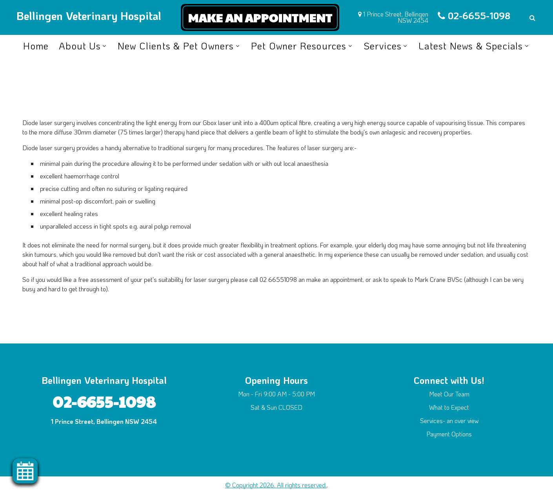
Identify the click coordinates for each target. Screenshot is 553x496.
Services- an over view (449, 420)
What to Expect (449, 407)
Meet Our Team (449, 394)
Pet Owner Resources (299, 46)
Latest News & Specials (470, 46)
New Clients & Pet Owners (176, 46)
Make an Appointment (260, 17)
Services (383, 46)
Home (36, 46)
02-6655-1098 (479, 15)
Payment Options (449, 434)
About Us (80, 46)
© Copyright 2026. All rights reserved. (276, 485)
